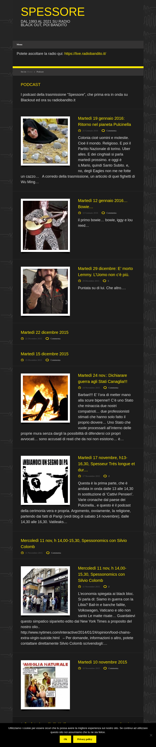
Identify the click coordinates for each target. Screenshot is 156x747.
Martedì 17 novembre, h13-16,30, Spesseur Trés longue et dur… (106, 463)
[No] (151, 735)
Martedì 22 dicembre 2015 (44, 332)
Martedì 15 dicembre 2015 (44, 354)
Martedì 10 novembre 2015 (102, 662)
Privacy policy (84, 739)
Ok (65, 739)
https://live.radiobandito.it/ (85, 54)
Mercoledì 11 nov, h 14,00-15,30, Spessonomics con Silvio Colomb (102, 574)
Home (30, 71)
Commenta (111, 130)
